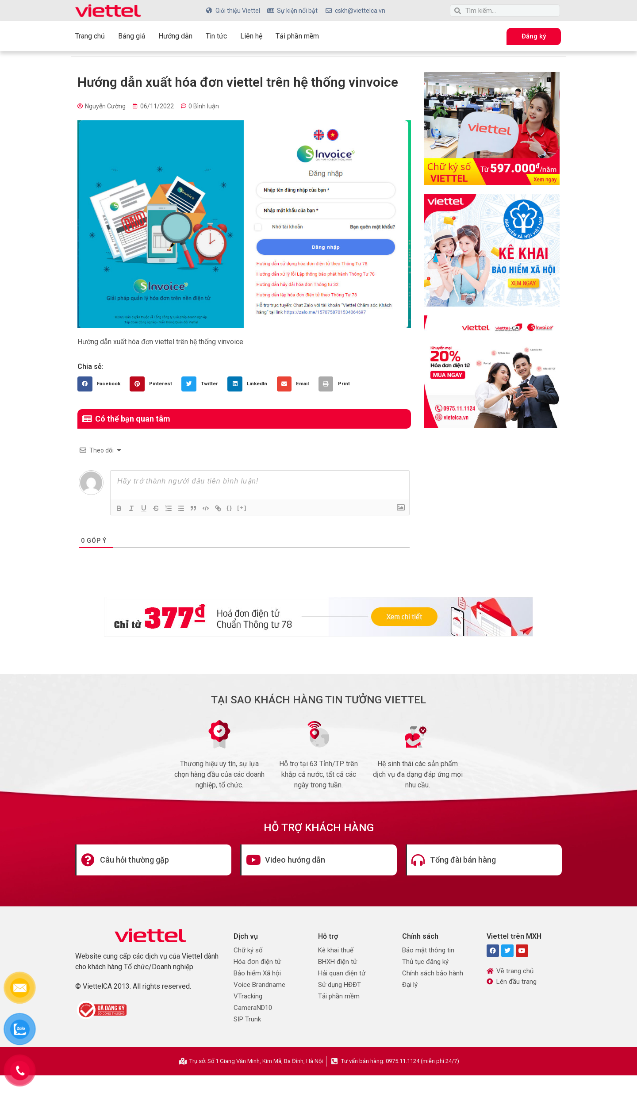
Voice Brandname (259, 985)
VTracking (248, 996)
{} (229, 507)
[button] (101, 383)
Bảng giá (131, 36)
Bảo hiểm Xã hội (257, 973)
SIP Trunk (247, 1019)
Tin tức (216, 36)
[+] (242, 507)
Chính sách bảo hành (432, 973)
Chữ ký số (248, 950)
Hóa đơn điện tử (257, 962)
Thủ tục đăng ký (425, 962)
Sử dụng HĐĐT (339, 985)
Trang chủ (90, 36)
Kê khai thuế (335, 950)
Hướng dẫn (175, 36)
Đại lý (410, 985)
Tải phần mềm (297, 36)
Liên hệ (251, 36)
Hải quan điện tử (341, 973)
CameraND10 (253, 1008)
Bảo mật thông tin (428, 950)
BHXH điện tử (337, 962)
